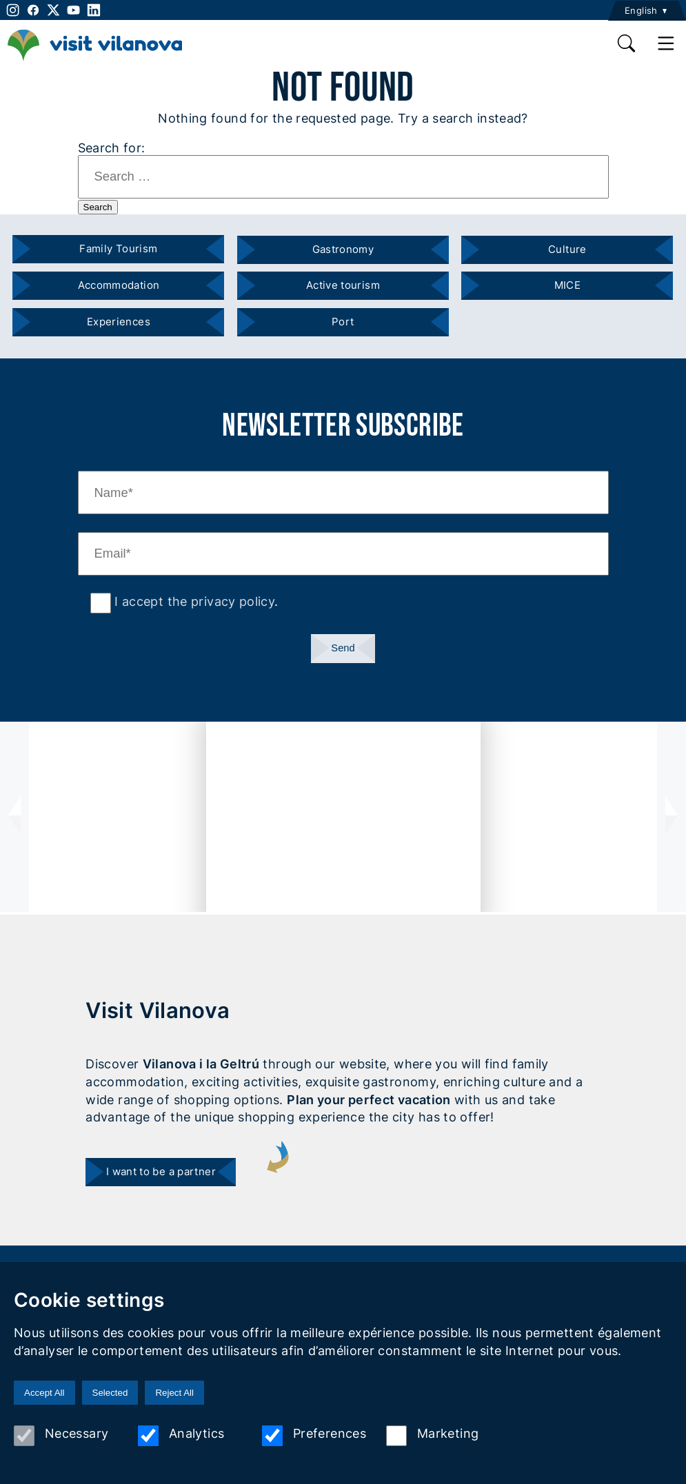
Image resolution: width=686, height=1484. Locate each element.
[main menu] (666, 43)
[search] (627, 43)
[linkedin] (93, 10)
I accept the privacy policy (192, 601)
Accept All (44, 1393)
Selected (110, 1393)
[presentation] (14, 817)
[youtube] (73, 10)
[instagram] (11, 10)
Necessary (61, 1435)
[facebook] (33, 10)
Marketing (432, 1435)
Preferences (314, 1435)
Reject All (174, 1393)
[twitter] (53, 10)
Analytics (181, 1435)
